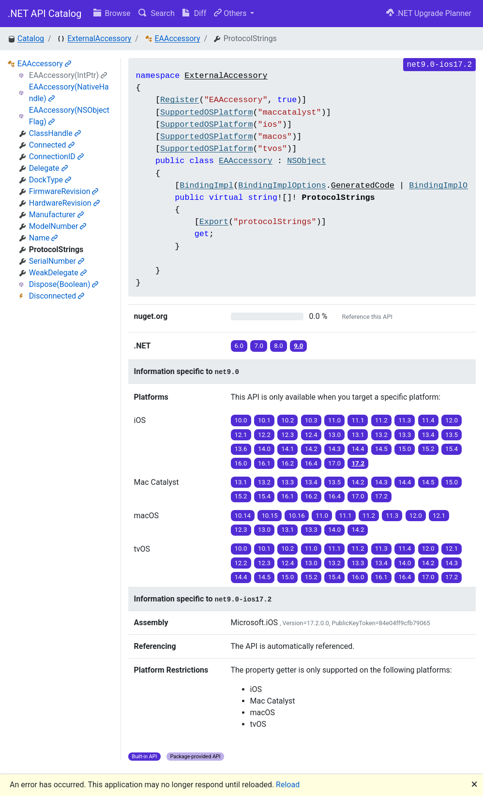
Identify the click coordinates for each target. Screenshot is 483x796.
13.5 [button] (451, 434)
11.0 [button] (334, 420)
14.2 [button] (311, 448)
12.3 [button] (287, 434)
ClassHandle (55, 133)
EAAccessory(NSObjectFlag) (69, 115)
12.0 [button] (451, 420)
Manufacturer (56, 214)
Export (213, 221)
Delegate (48, 168)
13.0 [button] (334, 434)
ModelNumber (58, 226)
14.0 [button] (264, 448)
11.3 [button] (404, 420)
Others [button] (231, 13)
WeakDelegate (58, 272)
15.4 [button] (451, 448)
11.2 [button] (381, 420)
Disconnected (56, 295)
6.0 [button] (239, 345)
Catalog (30, 38)
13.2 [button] (381, 434)
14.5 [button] (381, 448)
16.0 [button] (241, 463)
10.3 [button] (311, 420)
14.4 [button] (357, 448)
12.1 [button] (241, 434)
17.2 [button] (357, 463)
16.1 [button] (264, 463)
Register (179, 100)
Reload (288, 784)
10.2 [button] (287, 420)
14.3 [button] (334, 448)
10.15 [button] (269, 515)
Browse (112, 13)
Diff (194, 13)
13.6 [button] (241, 448)
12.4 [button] (311, 434)
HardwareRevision (64, 203)
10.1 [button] (264, 420)
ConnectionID (56, 156)
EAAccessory (177, 38)
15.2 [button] (428, 448)
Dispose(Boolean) (64, 284)
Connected (52, 145)
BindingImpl (206, 185)
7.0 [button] (258, 345)
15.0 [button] (404, 448)
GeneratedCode (362, 185)
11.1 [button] (357, 420)
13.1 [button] (357, 434)
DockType (50, 179)
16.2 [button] (287, 463)
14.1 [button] (287, 448)
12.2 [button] (264, 434)
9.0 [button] (298, 345)
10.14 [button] (243, 515)
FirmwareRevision (64, 191)
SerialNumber (56, 261)
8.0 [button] (278, 345)
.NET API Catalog (45, 13)
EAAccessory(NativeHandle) (69, 92)
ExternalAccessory (99, 38)
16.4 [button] (311, 463)
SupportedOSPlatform (206, 112)
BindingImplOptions (282, 185)
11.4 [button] (428, 420)
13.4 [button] (428, 434)
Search (156, 13)
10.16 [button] (296, 515)
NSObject (306, 160)
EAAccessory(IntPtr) (68, 75)
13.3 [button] (404, 434)
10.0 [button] (241, 420)
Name (43, 237)
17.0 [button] (334, 463)
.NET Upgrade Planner (428, 13)
